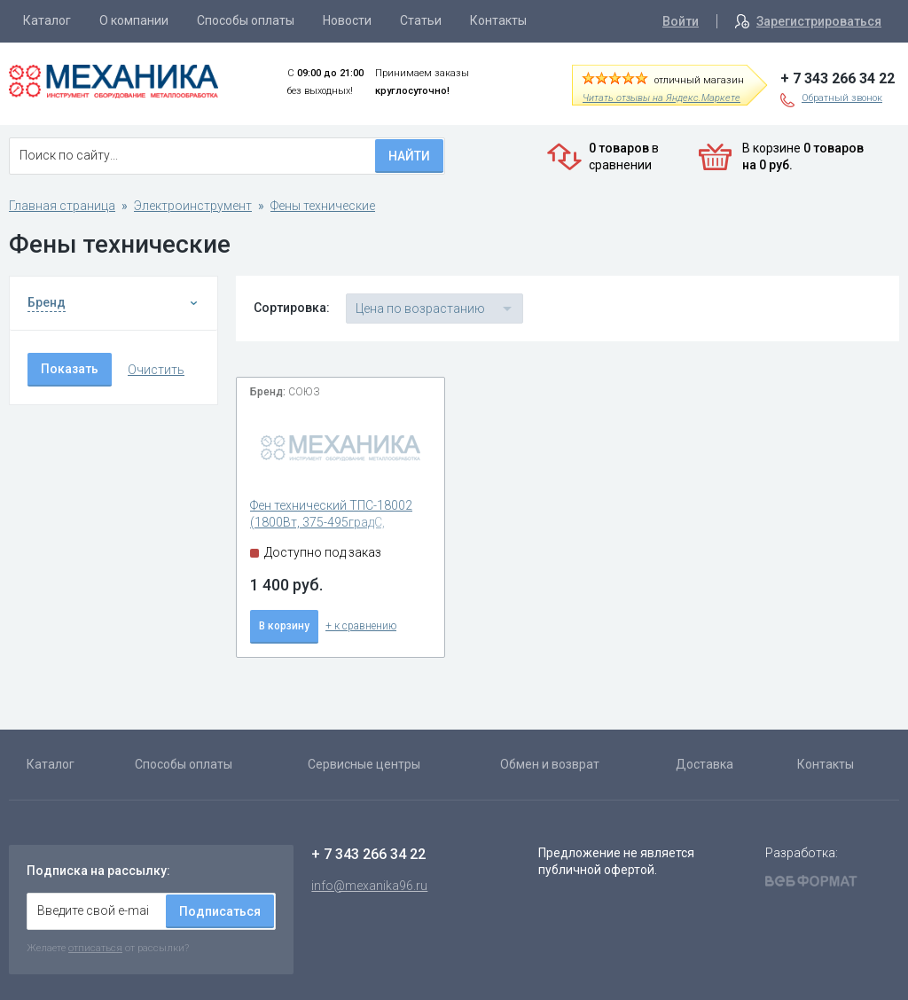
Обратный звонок (842, 98)
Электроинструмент (193, 206)
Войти (680, 21)
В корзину (284, 626)
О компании (133, 20)
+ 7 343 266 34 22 (837, 78)
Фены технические (322, 206)
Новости (347, 20)
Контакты (498, 20)
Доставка (704, 764)
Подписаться (220, 911)
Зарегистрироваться (818, 21)
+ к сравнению (360, 626)
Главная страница (62, 206)
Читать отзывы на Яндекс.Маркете (661, 98)
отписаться (95, 947)
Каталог (47, 20)
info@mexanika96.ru (369, 886)
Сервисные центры (364, 764)
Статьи (421, 20)
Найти (409, 156)
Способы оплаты (245, 20)
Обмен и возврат (549, 764)
